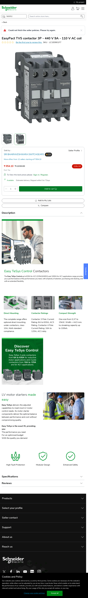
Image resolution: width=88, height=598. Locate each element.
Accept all (54, 593)
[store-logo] (9, 8)
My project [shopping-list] (79, 2)
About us (7, 537)
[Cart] (77, 8)
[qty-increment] (15, 188)
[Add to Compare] (43, 206)
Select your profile (12, 508)
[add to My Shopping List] (43, 201)
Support (6, 527)
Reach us (7, 546)
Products (7, 498)
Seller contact (10, 517)
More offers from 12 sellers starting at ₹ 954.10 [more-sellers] (22, 159)
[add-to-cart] (50, 188)
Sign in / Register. (40, 175)
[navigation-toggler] (82, 8)
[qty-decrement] (6, 188)
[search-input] (55, 16)
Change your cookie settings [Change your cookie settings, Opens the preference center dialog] (34, 593)
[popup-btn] (14, 16)
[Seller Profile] (75, 150)
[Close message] (81, 30)
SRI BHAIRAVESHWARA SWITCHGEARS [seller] (24, 154)
